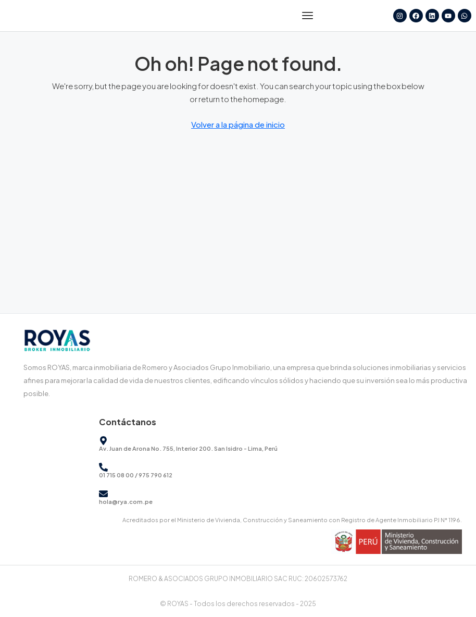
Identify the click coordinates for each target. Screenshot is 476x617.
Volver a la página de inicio (238, 124)
